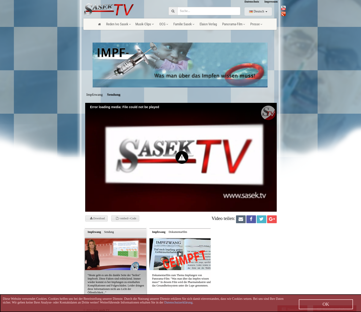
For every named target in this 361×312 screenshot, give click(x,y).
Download (97, 218)
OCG (163, 24)
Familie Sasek (183, 24)
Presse (256, 24)
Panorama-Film (233, 24)
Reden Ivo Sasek (118, 24)
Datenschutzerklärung (178, 302)
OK (326, 304)
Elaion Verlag (208, 24)
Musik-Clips (144, 24)
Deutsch (258, 11)
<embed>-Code (126, 218)
